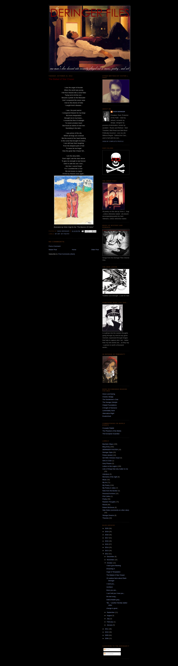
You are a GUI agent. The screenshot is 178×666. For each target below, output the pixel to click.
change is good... (112, 608)
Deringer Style (107, 452)
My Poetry (65, 234)
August (109, 615)
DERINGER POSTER (110, 449)
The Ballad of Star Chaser (115, 575)
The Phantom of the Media (111, 431)
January (110, 625)
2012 (107, 554)
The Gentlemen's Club (110, 399)
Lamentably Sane (108, 410)
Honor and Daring (108, 394)
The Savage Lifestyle (109, 402)
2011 (107, 629)
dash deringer (119, 111)
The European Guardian (110, 434)
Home (74, 250)
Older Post (95, 250)
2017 (107, 538)
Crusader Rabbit (108, 428)
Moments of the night (109, 477)
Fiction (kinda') (107, 455)
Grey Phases (107, 463)
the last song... (111, 596)
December (111, 556)
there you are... (111, 590)
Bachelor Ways (107, 444)
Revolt (104, 505)
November (111, 560)
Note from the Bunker (110, 491)
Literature (105, 474)
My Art (57, 234)
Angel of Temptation (113, 572)
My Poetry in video (109, 488)
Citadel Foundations (109, 405)
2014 (107, 547)
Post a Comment (55, 246)
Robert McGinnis (108, 507)
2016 (107, 541)
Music (104, 480)
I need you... (110, 584)
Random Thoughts (109, 502)
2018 (107, 535)
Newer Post (53, 250)
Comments (108, 654)
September (111, 612)
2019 (107, 531)
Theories (105, 518)
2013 (107, 550)
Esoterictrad (106, 416)
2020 (107, 528)
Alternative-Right (108, 413)
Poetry (104, 499)
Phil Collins (106, 496)
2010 (107, 632)
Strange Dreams (108, 515)
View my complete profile (113, 141)
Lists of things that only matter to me (115, 469)
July (108, 619)
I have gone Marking (113, 565)
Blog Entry (106, 447)
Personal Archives (108, 493)
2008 (107, 638)
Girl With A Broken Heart (111, 458)
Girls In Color (107, 461)
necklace (109, 587)
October (110, 563)
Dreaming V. (110, 569)
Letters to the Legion (109, 466)
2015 (107, 544)
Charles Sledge (107, 397)
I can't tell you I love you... (115, 593)
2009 (107, 635)
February (110, 622)
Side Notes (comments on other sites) (115, 510)
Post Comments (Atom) (66, 254)
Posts (107, 650)
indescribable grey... (113, 600)
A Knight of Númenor (109, 408)
